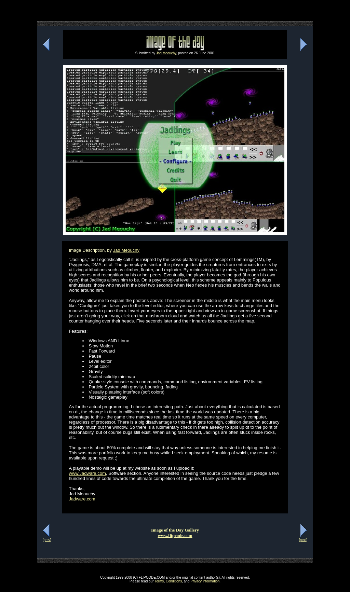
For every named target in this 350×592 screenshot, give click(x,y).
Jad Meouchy (166, 53)
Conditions (174, 581)
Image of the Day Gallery (175, 530)
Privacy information (204, 581)
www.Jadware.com (87, 473)
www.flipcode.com (175, 535)
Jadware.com (82, 498)
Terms (159, 581)
